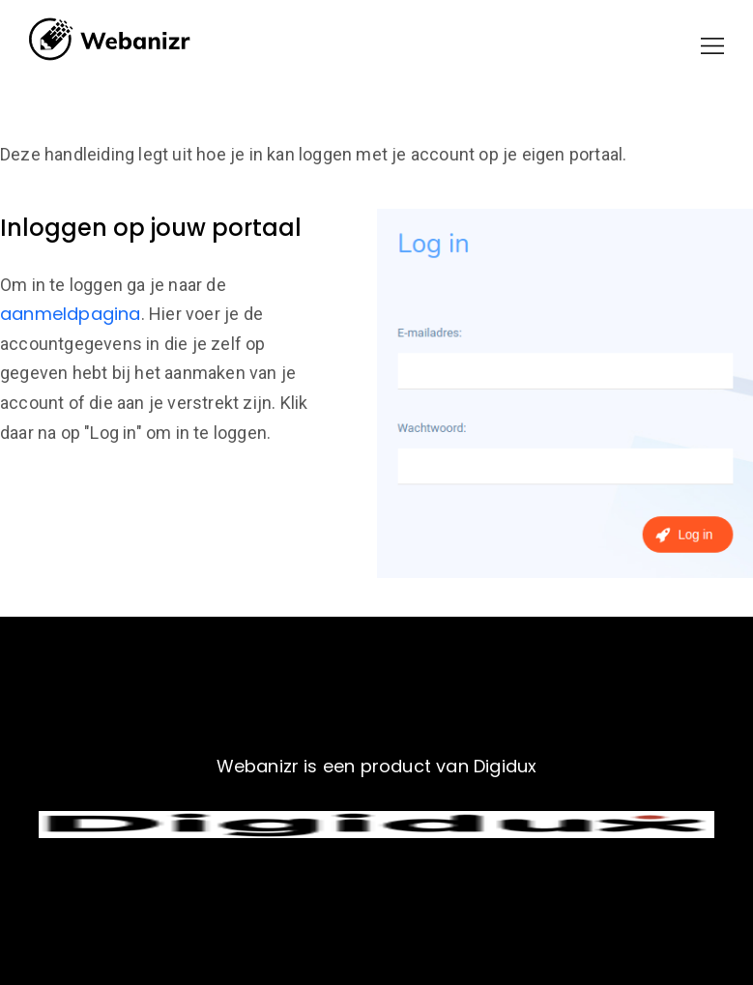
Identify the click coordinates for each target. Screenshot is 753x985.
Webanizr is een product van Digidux (377, 766)
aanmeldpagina (70, 314)
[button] (712, 46)
